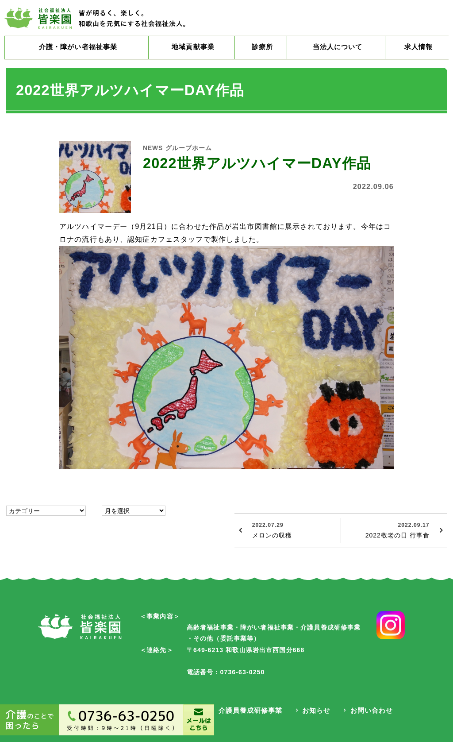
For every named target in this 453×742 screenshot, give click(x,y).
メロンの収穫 (293, 532)
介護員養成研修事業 (249, 711)
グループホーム (195, 151)
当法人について (339, 49)
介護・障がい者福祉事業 (80, 49)
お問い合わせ (370, 711)
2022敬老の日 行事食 (386, 532)
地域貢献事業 (199, 49)
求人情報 (418, 49)
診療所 (265, 49)
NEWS (154, 151)
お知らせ (314, 711)
